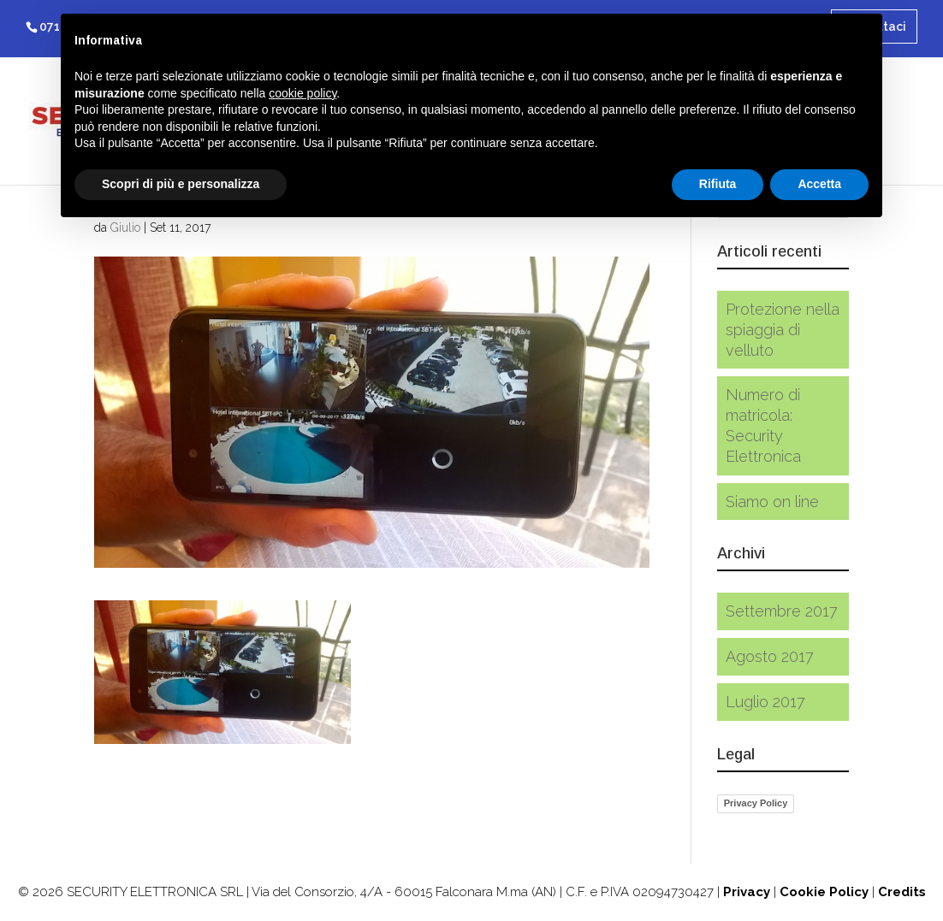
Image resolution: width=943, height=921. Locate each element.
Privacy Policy (756, 803)
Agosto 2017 (770, 656)
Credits (902, 892)
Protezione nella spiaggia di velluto (782, 329)
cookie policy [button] (302, 93)
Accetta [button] (819, 184)
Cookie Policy (824, 892)
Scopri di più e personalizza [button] (180, 184)
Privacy (746, 892)
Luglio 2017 (765, 702)
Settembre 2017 (782, 611)
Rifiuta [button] (718, 184)
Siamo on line (772, 502)
